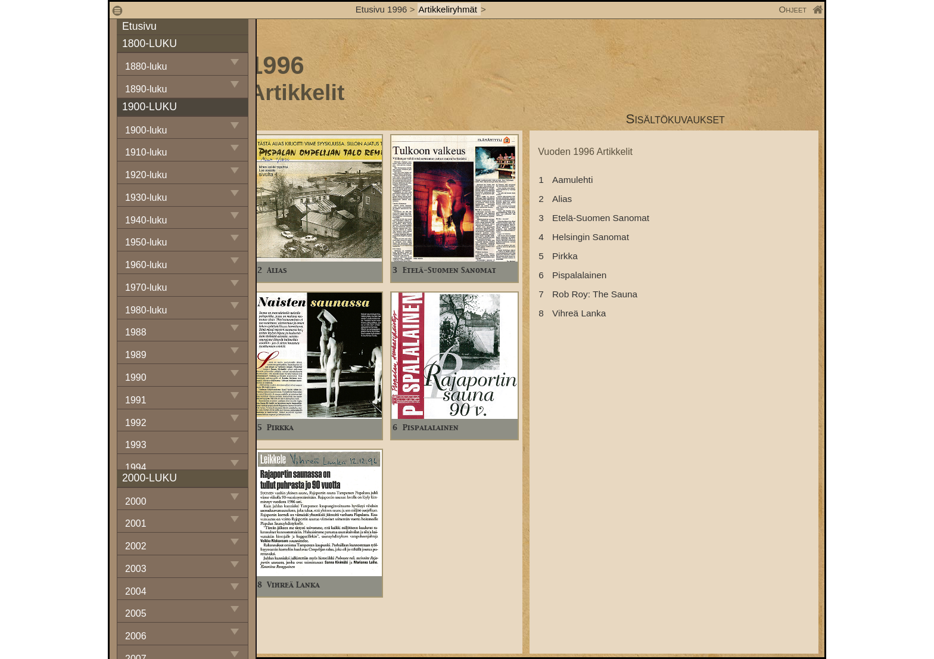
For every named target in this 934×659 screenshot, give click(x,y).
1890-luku (146, 89)
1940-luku (146, 220)
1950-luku (146, 242)
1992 (136, 423)
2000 (136, 501)
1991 (136, 400)
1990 (136, 377)
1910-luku (146, 152)
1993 (136, 445)
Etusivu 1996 (381, 9)
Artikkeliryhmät (449, 9)
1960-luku (146, 265)
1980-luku (146, 310)
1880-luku (146, 66)
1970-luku (146, 287)
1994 (136, 467)
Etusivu (139, 26)
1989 (136, 355)
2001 (136, 523)
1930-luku (146, 197)
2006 (136, 636)
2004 (136, 591)
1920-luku (146, 175)
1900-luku (146, 130)
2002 (136, 546)
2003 (136, 569)
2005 (136, 613)
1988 (136, 332)
